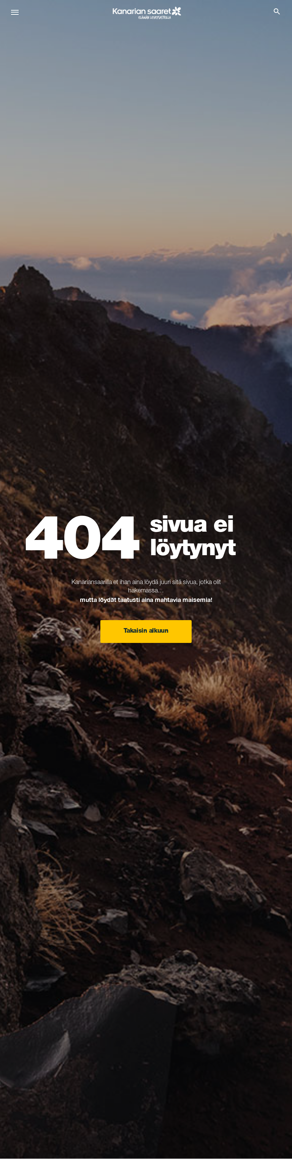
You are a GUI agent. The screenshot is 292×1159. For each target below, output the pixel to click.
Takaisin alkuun (146, 631)
